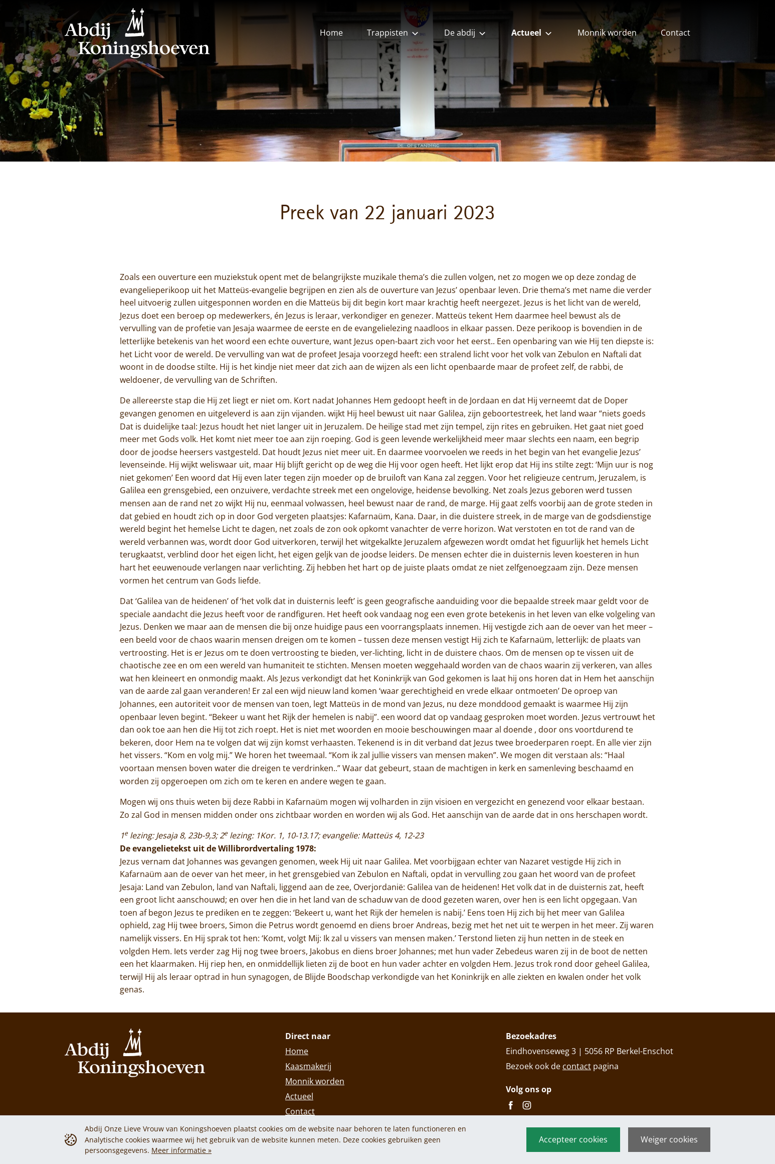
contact (576, 1066)
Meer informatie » (181, 1150)
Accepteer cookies (573, 1139)
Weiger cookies (669, 1139)
